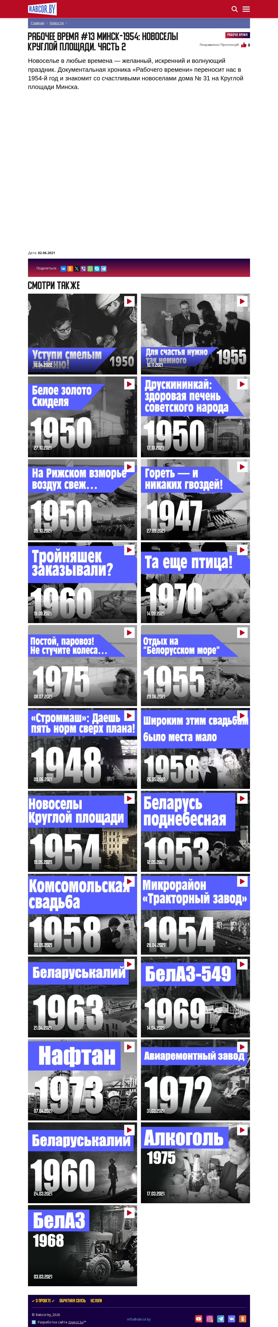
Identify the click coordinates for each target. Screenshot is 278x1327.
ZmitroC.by (75, 1322)
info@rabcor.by (139, 1319)
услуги (96, 1301)
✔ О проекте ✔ (43, 1301)
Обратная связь (73, 1301)
